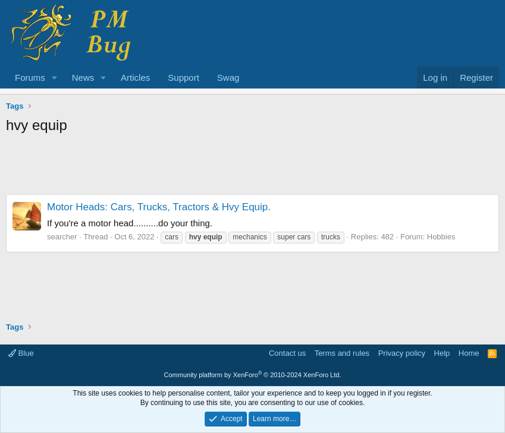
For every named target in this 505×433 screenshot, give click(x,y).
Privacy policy (401, 353)
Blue (21, 353)
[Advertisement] (252, 167)
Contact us (287, 353)
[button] (54, 78)
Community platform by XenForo (252, 374)
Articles (135, 77)
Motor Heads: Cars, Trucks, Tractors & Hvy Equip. (159, 207)
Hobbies (441, 236)
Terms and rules (342, 353)
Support (183, 77)
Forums (30, 77)
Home (469, 353)
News (83, 77)
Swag (228, 77)
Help (442, 353)
